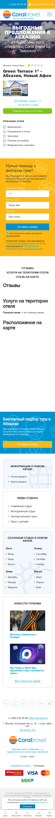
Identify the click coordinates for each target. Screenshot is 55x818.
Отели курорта (19, 476)
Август (11, 564)
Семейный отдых (21, 506)
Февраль (12, 587)
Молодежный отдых (23, 511)
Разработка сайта (20, 766)
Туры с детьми (19, 521)
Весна (38, 571)
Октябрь (40, 559)
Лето (9, 548)
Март (39, 577)
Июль (11, 559)
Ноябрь (40, 564)
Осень (38, 548)
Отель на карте (27, 277)
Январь (12, 582)
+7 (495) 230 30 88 (17, 4)
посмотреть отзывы (28, 105)
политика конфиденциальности (17, 795)
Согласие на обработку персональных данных (24, 247)
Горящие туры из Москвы (25, 749)
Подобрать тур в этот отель (28, 111)
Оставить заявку (27, 444)
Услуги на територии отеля (27, 272)
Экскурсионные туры (24, 516)
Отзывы (28, 268)
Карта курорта (19, 482)
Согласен (27, 806)
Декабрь (12, 577)
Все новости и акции (27, 681)
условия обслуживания (41, 795)
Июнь (11, 554)
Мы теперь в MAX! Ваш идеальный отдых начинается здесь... (27, 671)
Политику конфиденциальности (24, 243)
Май (38, 587)
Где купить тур (27, 730)
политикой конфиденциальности (34, 802)
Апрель (40, 582)
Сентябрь (41, 554)
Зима (9, 571)
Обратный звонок (38, 718)
